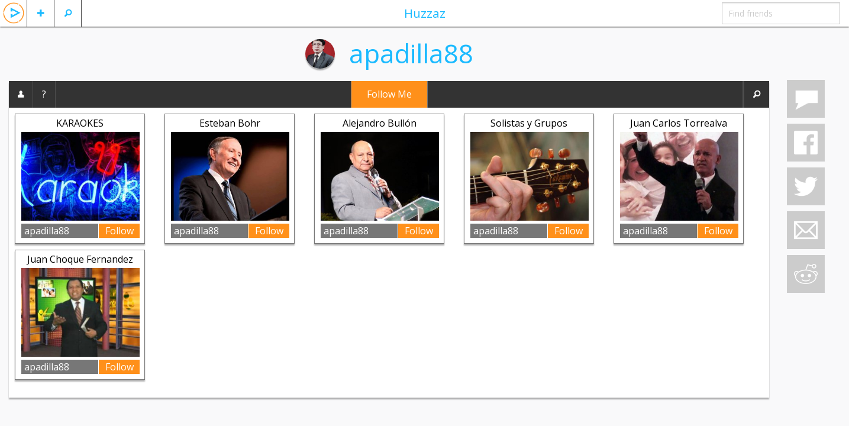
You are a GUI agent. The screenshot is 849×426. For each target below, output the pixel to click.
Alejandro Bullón (380, 123)
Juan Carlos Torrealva (678, 123)
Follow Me (389, 94)
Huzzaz (425, 13)
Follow (119, 230)
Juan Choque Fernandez (80, 259)
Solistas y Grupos (528, 123)
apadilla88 (411, 53)
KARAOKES (80, 123)
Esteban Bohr (229, 123)
